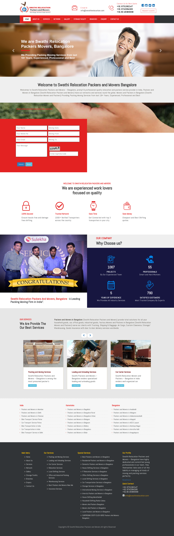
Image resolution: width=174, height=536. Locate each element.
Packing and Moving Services (59, 457)
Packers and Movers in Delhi (31, 412)
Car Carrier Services (56, 464)
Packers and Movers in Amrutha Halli (126, 429)
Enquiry (104, 19)
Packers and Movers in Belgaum (79, 422)
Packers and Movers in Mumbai (32, 409)
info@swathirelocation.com (92, 10)
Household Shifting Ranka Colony (93, 500)
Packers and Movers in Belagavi (79, 419)
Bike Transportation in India (31, 426)
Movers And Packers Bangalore (93, 504)
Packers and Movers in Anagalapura (126, 432)
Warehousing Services (56, 481)
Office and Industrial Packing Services (59, 476)
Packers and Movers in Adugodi (124, 419)
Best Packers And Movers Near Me (61, 485)
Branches (93, 19)
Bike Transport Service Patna (31, 419)
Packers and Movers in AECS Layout (126, 422)
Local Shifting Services (57, 471)
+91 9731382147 (125, 6)
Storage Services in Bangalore (93, 486)
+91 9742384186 (125, 9)
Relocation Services (55, 468)
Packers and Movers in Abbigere (125, 412)
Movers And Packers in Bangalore (94, 508)
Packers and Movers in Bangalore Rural (81, 412)
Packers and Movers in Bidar (78, 432)
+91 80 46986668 (125, 12)
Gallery (67, 19)
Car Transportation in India (30, 429)
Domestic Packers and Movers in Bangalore (97, 464)
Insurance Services (55, 489)
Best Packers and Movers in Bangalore (96, 457)
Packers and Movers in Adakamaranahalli (128, 416)
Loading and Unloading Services (60, 460)
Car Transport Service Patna (31, 422)
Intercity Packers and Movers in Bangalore (97, 493)
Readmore (126, 479)
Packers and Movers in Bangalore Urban (81, 416)
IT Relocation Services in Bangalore (94, 471)
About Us (36, 19)
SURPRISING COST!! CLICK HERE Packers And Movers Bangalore (100, 516)
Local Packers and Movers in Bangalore (96, 511)
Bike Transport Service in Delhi (32, 432)
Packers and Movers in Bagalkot (79, 409)
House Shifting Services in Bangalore (95, 468)
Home (27, 19)
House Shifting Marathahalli (92, 497)
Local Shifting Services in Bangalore (95, 479)
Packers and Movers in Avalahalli (125, 409)
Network (57, 19)
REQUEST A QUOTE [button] (148, 11)
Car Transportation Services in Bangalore (96, 482)
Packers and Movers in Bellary (78, 426)
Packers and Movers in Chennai (32, 416)
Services (46, 19)
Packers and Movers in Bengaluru (79, 429)
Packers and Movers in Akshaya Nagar (127, 426)
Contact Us (114, 19)
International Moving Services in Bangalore (97, 490)
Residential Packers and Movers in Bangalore (98, 460)
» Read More (32, 385)
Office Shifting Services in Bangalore (95, 475)
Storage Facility (80, 19)
